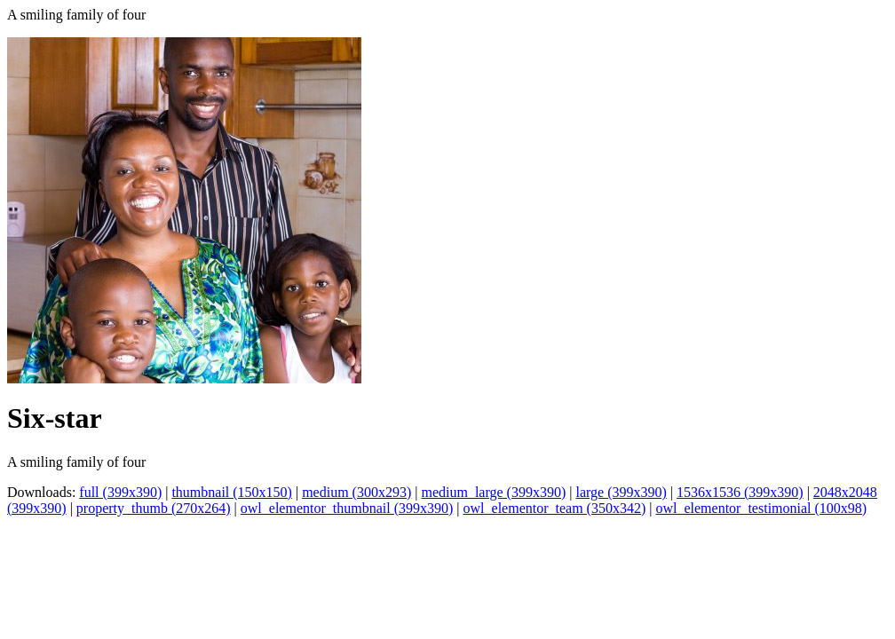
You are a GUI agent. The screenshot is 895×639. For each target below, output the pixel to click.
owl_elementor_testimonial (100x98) (761, 508)
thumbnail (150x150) (231, 492)
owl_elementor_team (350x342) (554, 508)
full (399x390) (120, 492)
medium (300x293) (356, 492)
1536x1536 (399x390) (740, 492)
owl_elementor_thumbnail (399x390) (347, 508)
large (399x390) (620, 492)
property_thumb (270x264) (153, 508)
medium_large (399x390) (493, 492)
